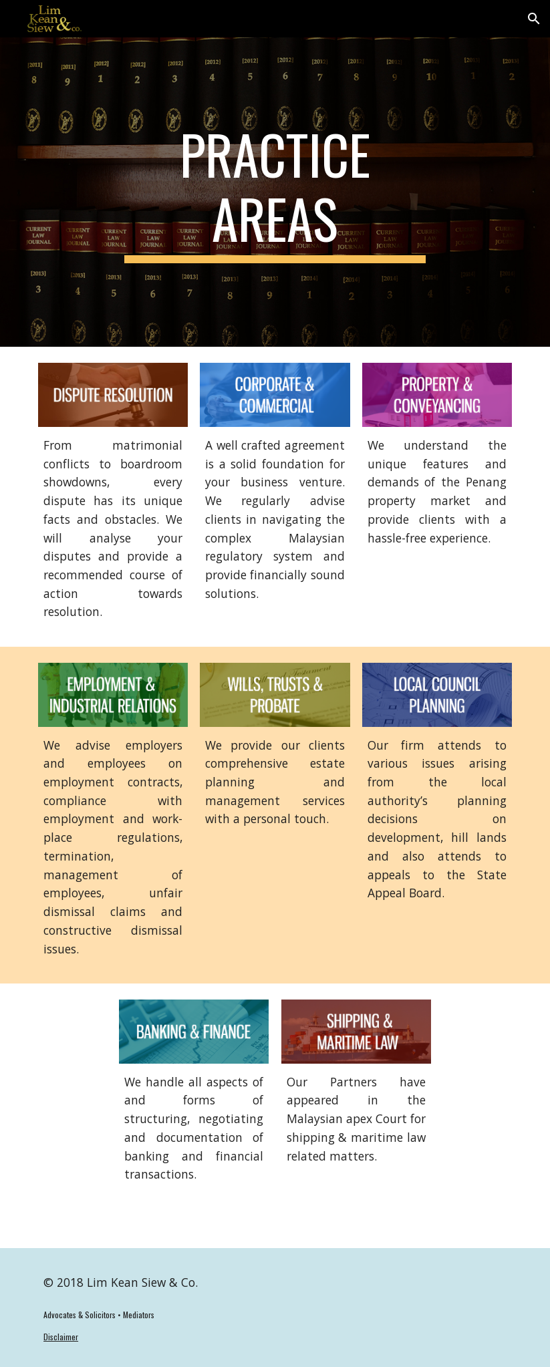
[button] (534, 19)
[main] (275, 192)
